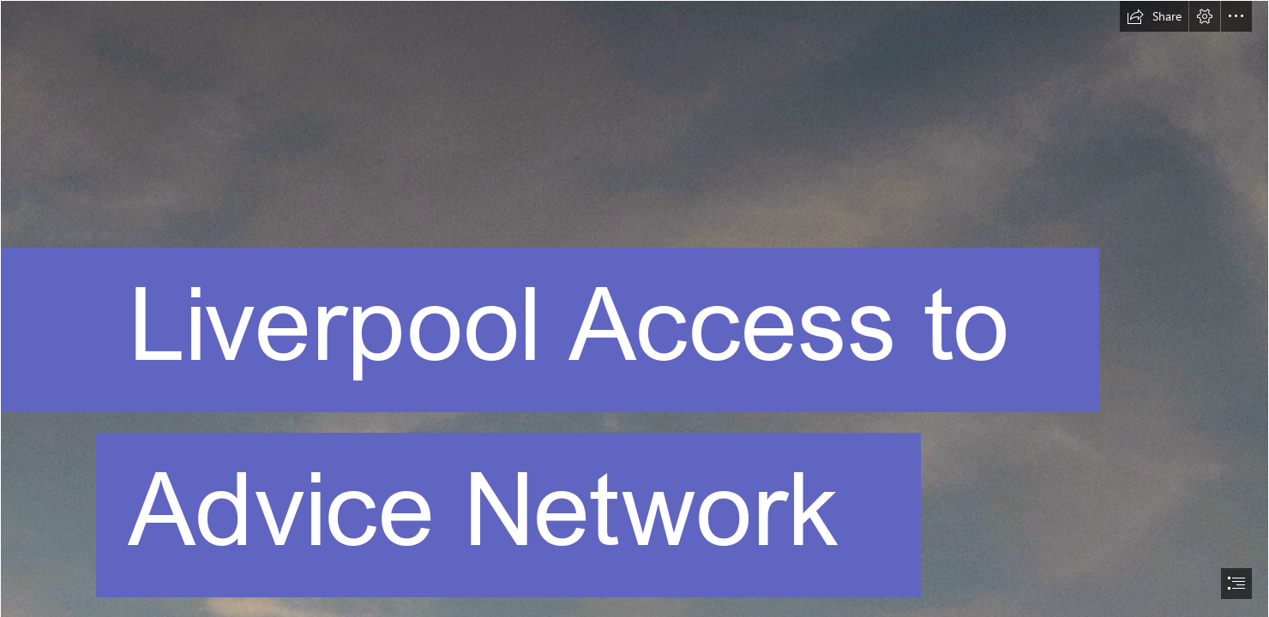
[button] (1154, 16)
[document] (634, 308)
